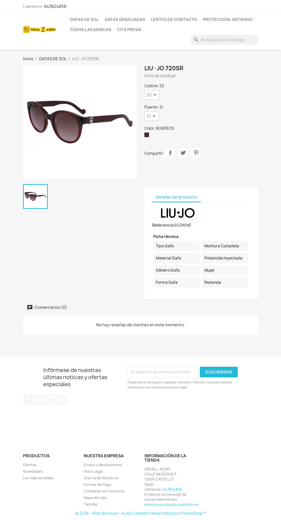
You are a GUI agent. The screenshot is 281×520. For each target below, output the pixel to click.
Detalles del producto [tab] (176, 197)
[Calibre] (152, 95)
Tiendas (91, 504)
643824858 (55, 6)
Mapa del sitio (95, 497)
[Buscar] (224, 40)
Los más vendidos (38, 477)
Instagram (51, 400)
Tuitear (183, 153)
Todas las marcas (90, 29)
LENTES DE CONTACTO (174, 19)
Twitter (40, 400)
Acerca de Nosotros (101, 477)
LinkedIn (62, 400)
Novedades (33, 471)
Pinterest (196, 153)
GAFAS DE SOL (84, 19)
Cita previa (129, 29)
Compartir (170, 153)
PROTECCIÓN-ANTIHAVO (228, 19)
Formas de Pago (97, 484)
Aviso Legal (93, 471)
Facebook (29, 400)
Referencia (163, 225)
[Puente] (151, 116)
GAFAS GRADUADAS (125, 19)
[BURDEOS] (147, 136)
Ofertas (29, 464)
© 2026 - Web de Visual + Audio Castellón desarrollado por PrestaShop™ (140, 513)
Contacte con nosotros (104, 491)
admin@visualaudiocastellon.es (171, 504)
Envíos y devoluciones (103, 464)
